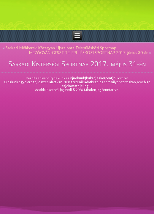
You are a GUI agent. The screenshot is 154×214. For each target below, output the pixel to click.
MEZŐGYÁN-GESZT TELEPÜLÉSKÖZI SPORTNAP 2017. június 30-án (88, 52)
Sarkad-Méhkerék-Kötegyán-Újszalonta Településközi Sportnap (61, 47)
